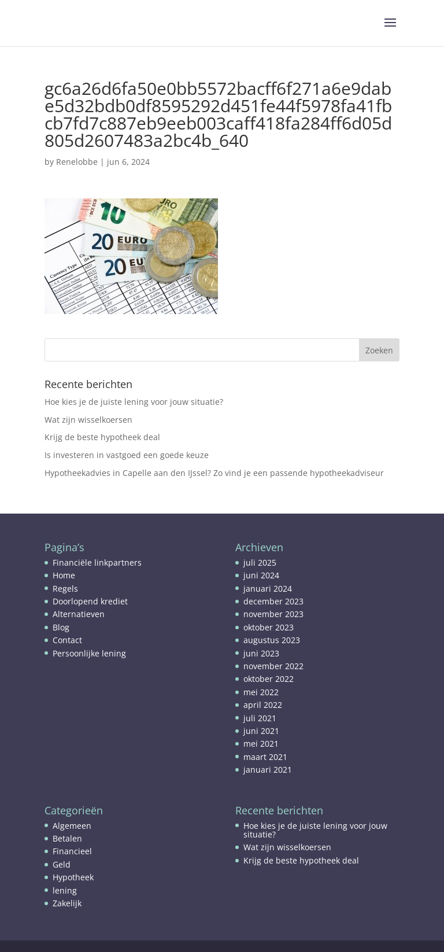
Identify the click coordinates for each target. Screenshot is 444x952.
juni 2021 (261, 730)
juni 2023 (261, 653)
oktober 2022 (268, 678)
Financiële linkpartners (97, 562)
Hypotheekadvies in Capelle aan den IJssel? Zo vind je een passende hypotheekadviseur (214, 472)
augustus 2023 (271, 639)
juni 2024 (261, 575)
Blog (61, 627)
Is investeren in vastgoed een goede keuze (127, 454)
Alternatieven (79, 613)
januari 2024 (267, 588)
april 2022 (262, 704)
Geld (62, 864)
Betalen (67, 838)
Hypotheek (73, 877)
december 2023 (273, 601)
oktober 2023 (268, 627)
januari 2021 (267, 769)
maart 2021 (265, 756)
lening (65, 890)
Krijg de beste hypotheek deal (102, 436)
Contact (67, 639)
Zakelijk (67, 903)
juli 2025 (259, 562)
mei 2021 (261, 743)
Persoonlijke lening (89, 653)
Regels (65, 588)
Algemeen (72, 825)
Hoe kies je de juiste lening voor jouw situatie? (134, 401)
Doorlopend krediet (90, 601)
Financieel (72, 851)
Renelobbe (77, 161)
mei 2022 (261, 692)
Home (64, 575)
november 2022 (273, 666)
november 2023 (273, 613)
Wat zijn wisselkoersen (88, 419)
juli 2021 (259, 718)
